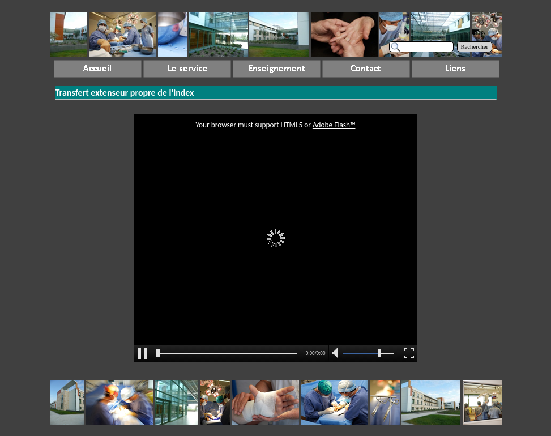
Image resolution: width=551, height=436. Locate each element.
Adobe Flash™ (334, 125)
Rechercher (475, 47)
